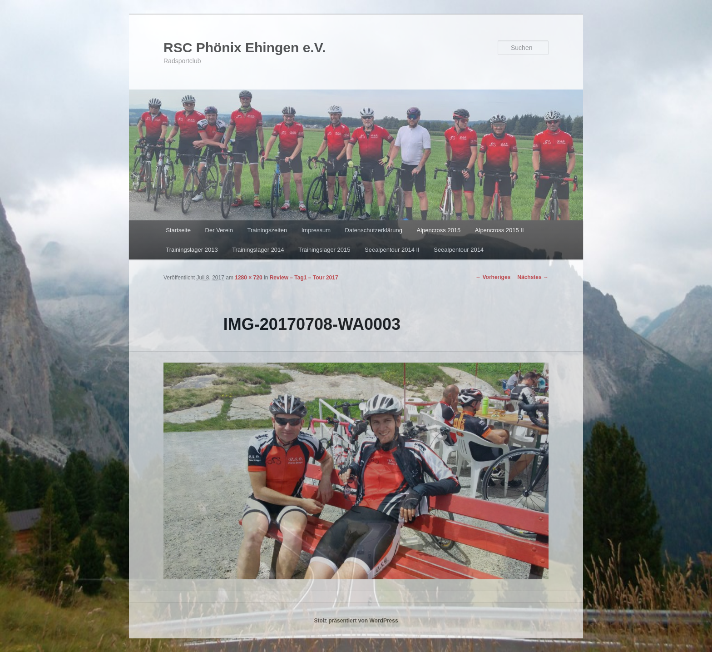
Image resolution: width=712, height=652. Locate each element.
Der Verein (219, 230)
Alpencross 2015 (438, 230)
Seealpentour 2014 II (392, 249)
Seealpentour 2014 (459, 249)
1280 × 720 (248, 277)
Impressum (316, 230)
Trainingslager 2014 (258, 249)
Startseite (178, 230)
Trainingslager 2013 (192, 249)
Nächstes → (533, 277)
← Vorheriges (492, 277)
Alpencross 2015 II (499, 230)
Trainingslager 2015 (324, 249)
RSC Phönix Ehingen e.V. (244, 47)
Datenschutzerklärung (373, 230)
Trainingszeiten (267, 230)
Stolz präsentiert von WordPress (356, 620)
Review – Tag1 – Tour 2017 (304, 277)
